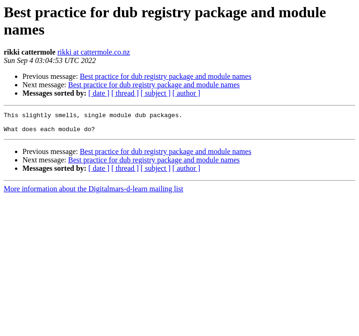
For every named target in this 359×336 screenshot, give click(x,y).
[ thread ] (125, 93)
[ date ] (98, 93)
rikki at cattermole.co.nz (93, 52)
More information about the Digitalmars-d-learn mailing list (93, 193)
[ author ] (186, 93)
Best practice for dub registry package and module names (165, 76)
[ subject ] (156, 93)
